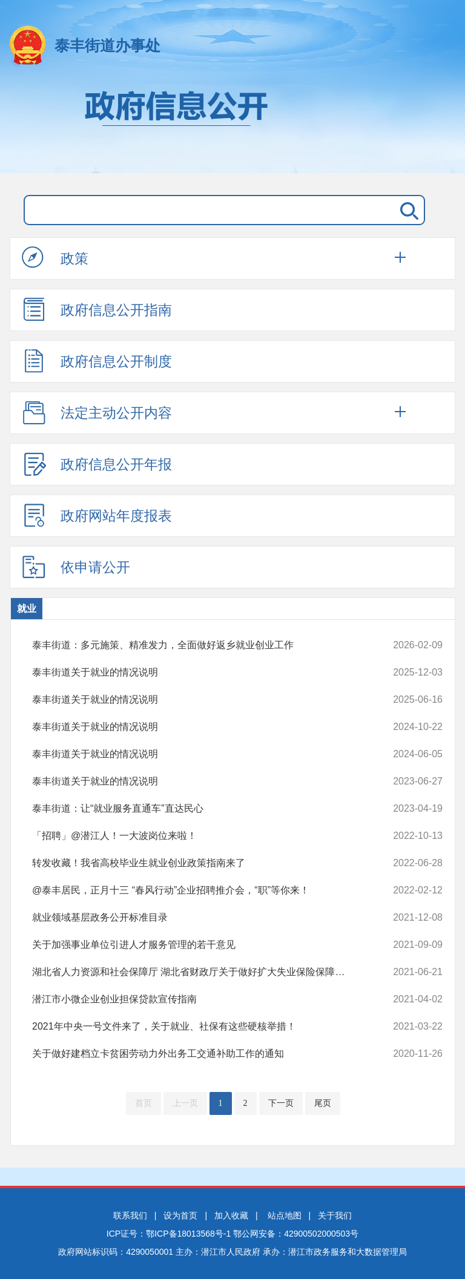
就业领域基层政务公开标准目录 (199, 917)
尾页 (322, 1103)
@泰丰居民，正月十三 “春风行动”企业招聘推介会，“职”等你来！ (199, 890)
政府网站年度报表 (97, 515)
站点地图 (285, 1215)
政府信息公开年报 (97, 464)
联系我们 (130, 1215)
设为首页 (180, 1215)
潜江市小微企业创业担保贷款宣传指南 (199, 999)
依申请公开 (76, 566)
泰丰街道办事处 (107, 45)
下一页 (281, 1103)
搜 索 (407, 210)
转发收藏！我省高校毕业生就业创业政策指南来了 (199, 863)
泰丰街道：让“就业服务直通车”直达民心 (199, 808)
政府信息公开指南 (97, 309)
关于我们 (335, 1215)
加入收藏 (231, 1215)
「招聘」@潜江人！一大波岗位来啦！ (199, 836)
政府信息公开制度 (97, 361)
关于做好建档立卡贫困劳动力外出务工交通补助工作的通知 (199, 1054)
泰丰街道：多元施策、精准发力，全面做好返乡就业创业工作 (199, 645)
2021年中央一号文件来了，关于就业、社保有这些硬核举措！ (199, 1026)
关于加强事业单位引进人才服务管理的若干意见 (199, 945)
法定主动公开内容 (97, 412)
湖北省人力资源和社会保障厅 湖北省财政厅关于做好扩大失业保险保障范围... (199, 972)
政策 (55, 258)
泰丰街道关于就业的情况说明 (199, 672)
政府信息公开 (232, 126)
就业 (26, 608)
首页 (143, 1103)
